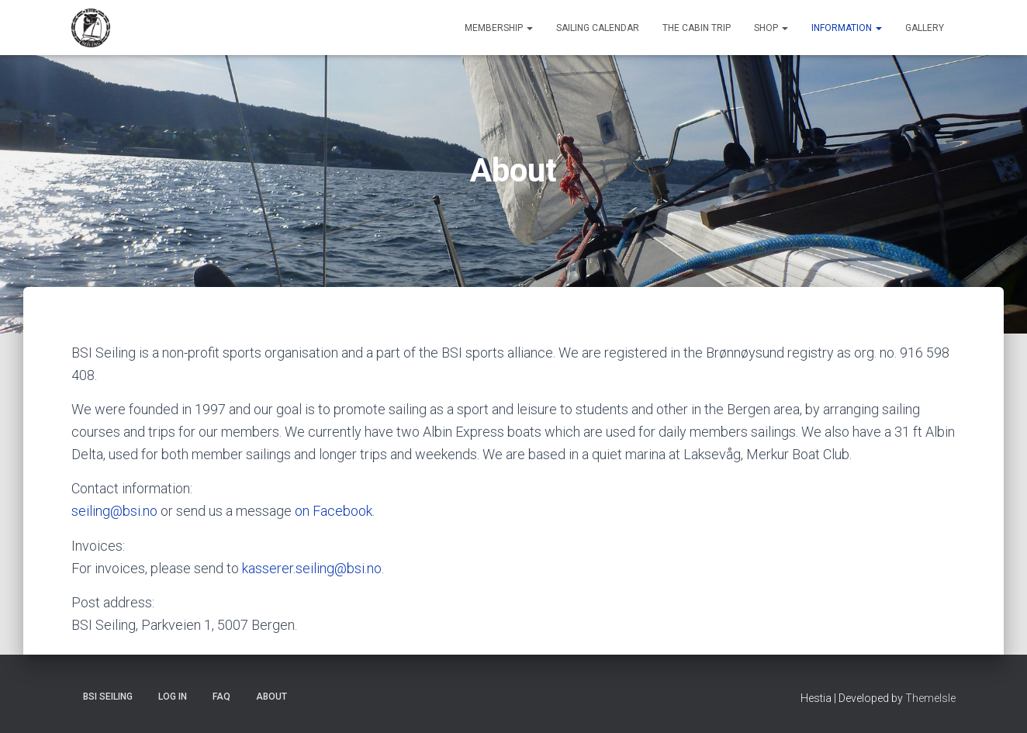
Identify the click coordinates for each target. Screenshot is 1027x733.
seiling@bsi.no (114, 511)
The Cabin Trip (696, 27)
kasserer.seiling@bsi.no (312, 568)
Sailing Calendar (597, 27)
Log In (172, 696)
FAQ (221, 696)
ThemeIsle (930, 698)
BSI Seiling (108, 696)
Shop (771, 27)
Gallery (924, 27)
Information (846, 27)
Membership (499, 27)
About (271, 696)
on (304, 511)
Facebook (342, 511)
